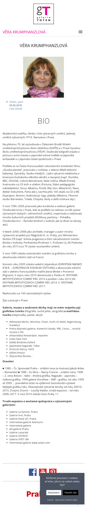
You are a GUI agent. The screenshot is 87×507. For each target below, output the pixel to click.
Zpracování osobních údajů (66, 500)
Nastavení (53, 492)
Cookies (50, 500)
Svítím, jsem (16, 101)
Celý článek (15, 108)
